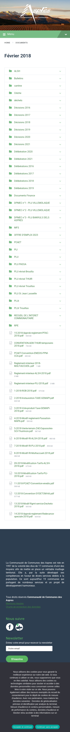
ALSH (17, 71)
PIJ (16, 249)
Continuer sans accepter (47, 727)
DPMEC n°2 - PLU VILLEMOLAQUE (32, 210)
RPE (16, 325)
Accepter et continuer (22, 727)
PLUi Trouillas (21, 308)
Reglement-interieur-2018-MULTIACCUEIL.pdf (27, 364)
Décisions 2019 (22, 129)
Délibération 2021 (23, 159)
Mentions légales (15, 603)
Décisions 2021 (22, 144)
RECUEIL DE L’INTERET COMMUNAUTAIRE (26, 317)
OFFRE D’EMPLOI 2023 (26, 235)
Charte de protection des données (23, 606)
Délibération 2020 (23, 151)
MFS (16, 227)
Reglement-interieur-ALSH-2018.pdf (32, 373)
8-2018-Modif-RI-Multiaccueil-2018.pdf (34, 453)
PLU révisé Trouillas (24, 286)
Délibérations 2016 (24, 166)
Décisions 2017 (22, 115)
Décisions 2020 (22, 137)
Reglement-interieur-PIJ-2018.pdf (31, 383)
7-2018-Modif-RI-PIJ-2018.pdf (29, 445)
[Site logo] (35, 24)
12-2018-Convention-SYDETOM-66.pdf (34, 493)
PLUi (16, 300)
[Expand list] (60, 71)
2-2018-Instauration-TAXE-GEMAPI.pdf (34, 398)
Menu (35, 34)
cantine (18, 85)
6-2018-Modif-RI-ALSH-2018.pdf (31, 438)
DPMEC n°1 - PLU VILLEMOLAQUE (32, 202)
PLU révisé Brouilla (24, 271)
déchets (18, 100)
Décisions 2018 (22, 122)
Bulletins (18, 78)
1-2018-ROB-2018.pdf (25, 390)
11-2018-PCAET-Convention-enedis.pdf (34, 483)
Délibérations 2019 (24, 188)
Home (7, 43)
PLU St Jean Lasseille (25, 293)
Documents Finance (24, 195)
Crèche (17, 93)
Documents (22, 43)
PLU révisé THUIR (23, 278)
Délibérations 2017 (24, 173)
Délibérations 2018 (24, 181)
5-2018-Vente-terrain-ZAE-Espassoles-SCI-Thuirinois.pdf (33, 430)
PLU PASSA (20, 264)
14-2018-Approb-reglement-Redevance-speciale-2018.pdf (34, 515)
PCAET (17, 242)
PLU (16, 257)
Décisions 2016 (22, 107)
